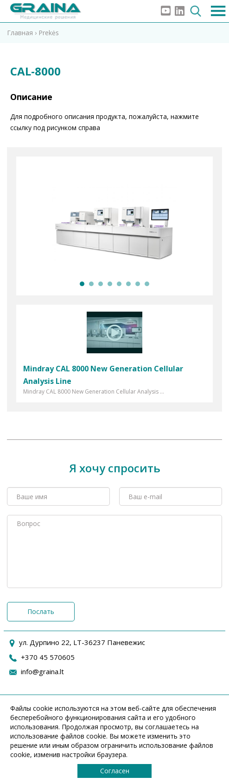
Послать (40, 611)
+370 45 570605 (48, 657)
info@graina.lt (42, 671)
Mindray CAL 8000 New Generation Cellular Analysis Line (103, 374)
